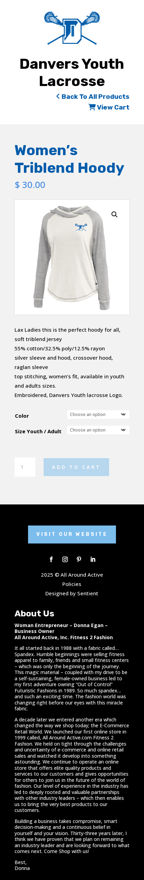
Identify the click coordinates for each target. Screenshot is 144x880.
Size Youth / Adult (38, 431)
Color (22, 415)
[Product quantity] (25, 467)
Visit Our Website (72, 534)
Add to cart (76, 467)
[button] (114, 214)
